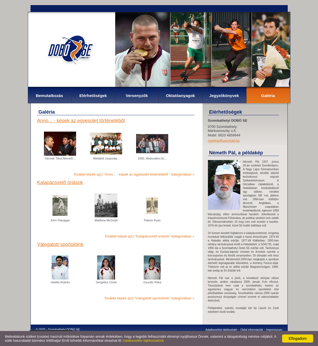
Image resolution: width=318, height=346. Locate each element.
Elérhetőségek (93, 95)
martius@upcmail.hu (224, 141)
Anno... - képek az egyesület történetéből (81, 120)
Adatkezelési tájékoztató (221, 329)
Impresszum (274, 329)
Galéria (268, 95)
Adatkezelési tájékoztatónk (143, 340)
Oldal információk (251, 329)
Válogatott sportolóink (60, 244)
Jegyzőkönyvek (224, 95)
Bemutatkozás (49, 95)
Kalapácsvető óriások (60, 182)
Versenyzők (137, 95)
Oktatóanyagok (180, 95)
